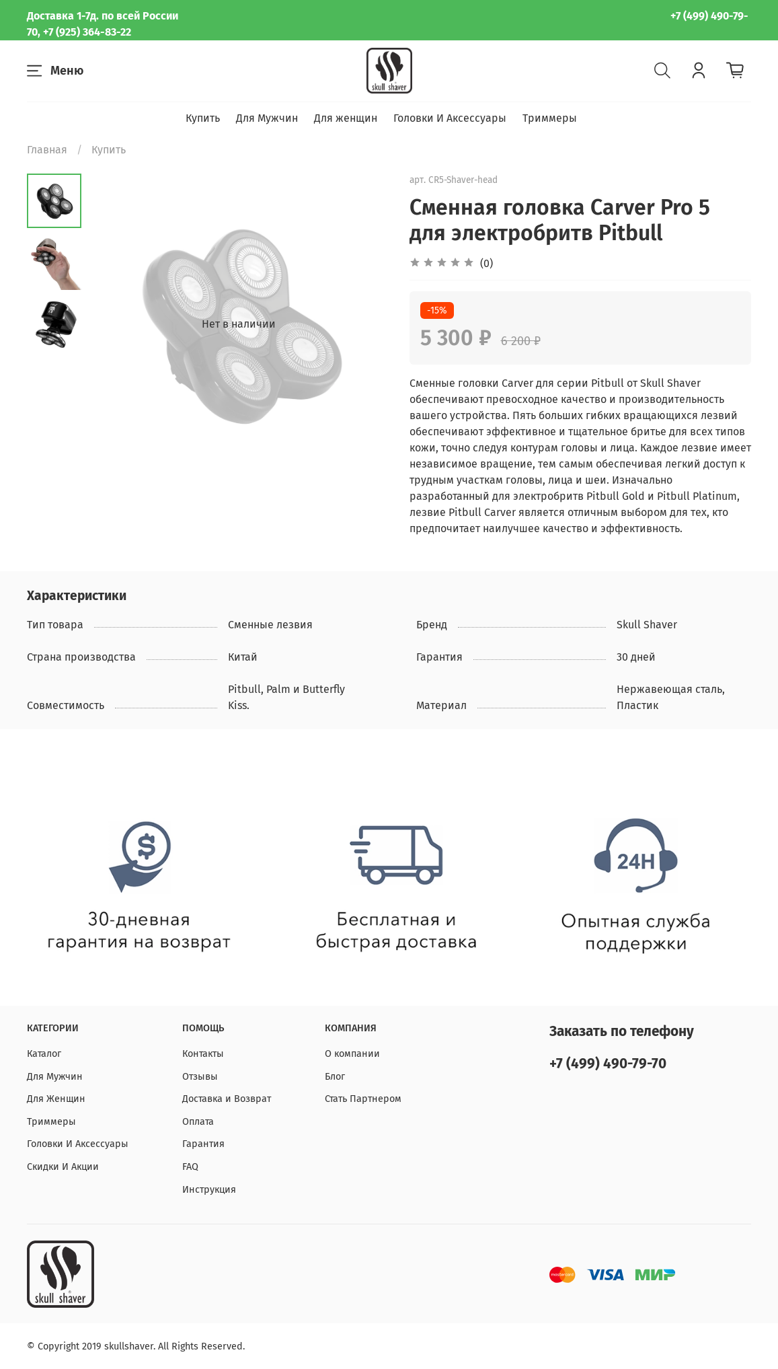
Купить (203, 118)
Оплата (198, 1121)
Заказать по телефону (621, 1031)
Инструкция (209, 1189)
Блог (335, 1076)
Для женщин (345, 118)
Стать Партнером (363, 1099)
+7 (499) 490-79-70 (607, 1064)
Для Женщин (56, 1099)
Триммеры (549, 118)
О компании (352, 1054)
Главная (47, 149)
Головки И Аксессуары (449, 118)
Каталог (44, 1054)
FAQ (190, 1167)
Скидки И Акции (63, 1167)
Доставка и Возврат (226, 1099)
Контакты (203, 1054)
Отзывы (200, 1076)
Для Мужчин (267, 118)
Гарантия (203, 1144)
